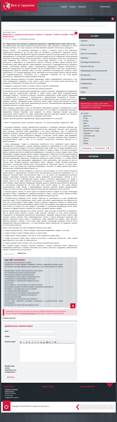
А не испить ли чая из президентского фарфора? (22, 293)
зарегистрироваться (29, 313)
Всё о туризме (19, 6)
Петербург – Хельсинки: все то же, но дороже (20, 289)
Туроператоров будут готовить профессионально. (22, 276)
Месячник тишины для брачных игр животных (20, 295)
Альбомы (84, 88)
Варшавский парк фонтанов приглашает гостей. (21, 305)
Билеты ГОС (8, 282)
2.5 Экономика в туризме (26, 39)
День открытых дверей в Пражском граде (19, 274)
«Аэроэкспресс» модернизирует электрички (20, 278)
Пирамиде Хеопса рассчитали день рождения (20, 299)
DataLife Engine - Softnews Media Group (7, 406)
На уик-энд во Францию (12, 297)
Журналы (84, 58)
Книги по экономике (89, 54)
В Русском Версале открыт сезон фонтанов (20, 272)
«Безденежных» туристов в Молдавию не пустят (21, 280)
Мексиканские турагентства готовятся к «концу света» (23, 270)
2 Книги (14, 39)
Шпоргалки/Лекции (88, 79)
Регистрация (9, 391)
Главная (84, 41)
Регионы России (87, 66)
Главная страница (11, 389)
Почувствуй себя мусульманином (16, 291)
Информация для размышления (94, 71)
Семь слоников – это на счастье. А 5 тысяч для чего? (23, 284)
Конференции (86, 83)
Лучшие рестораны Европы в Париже (17, 262)
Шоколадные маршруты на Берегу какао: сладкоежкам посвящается (28, 287)
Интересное (85, 75)
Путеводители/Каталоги (90, 62)
